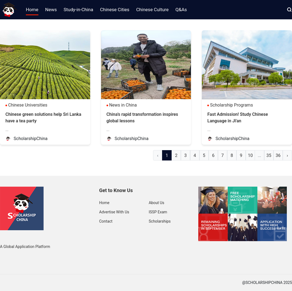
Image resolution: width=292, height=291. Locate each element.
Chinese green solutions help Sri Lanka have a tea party (43, 117)
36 (278, 155)
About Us (156, 203)
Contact (105, 221)
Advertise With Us (114, 212)
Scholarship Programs (231, 105)
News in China (123, 105)
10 (250, 155)
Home (104, 203)
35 (268, 155)
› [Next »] (287, 155)
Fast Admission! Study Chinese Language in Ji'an (237, 117)
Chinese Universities (27, 105)
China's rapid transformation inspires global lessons (142, 117)
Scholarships (160, 221)
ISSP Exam (158, 212)
